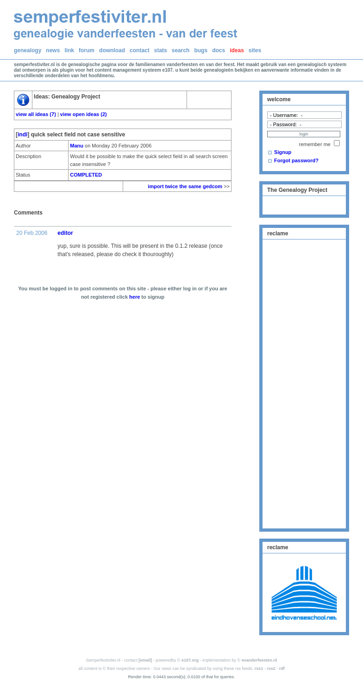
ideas (237, 50)
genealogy (27, 50)
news (53, 50)
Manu (76, 145)
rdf (282, 668)
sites (255, 50)
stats (160, 50)
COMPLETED (86, 175)
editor (65, 233)
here (134, 297)
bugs (200, 50)
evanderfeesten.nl (259, 660)
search (181, 50)
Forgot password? (296, 160)
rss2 (271, 668)
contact (140, 50)
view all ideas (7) (36, 114)
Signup (282, 152)
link (69, 50)
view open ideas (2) (83, 114)
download (112, 50)
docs (218, 50)
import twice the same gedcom (185, 186)
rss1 (259, 668)
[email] (145, 660)
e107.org (190, 660)
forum (86, 50)
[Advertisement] (304, 382)
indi (22, 134)
